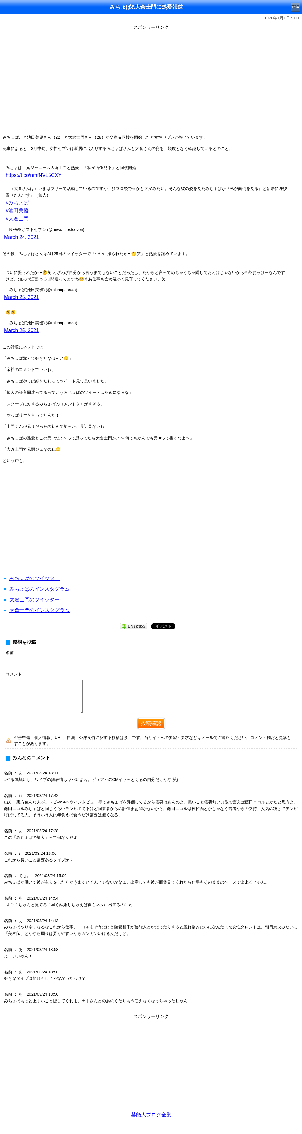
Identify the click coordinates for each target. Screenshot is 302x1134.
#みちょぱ (17, 202)
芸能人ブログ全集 (151, 1114)
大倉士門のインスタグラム (39, 610)
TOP (295, 7)
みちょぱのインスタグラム (39, 589)
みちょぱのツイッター (34, 578)
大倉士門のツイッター (34, 599)
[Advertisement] (151, 527)
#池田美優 (17, 210)
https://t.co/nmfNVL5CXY (33, 175)
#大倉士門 (17, 218)
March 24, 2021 (21, 237)
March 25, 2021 (21, 297)
